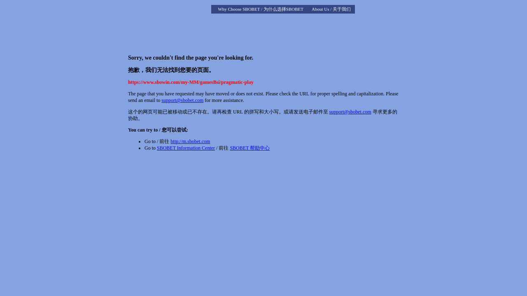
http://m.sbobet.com (190, 141)
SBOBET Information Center (186, 148)
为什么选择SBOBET (283, 9)
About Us (320, 9)
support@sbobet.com (182, 100)
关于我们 (342, 9)
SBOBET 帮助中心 (250, 148)
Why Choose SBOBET (239, 9)
